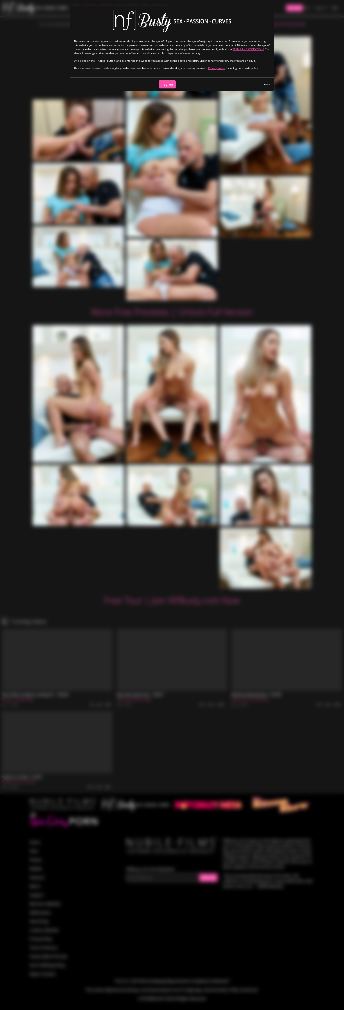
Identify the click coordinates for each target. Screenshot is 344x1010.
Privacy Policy (216, 68)
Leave (266, 84)
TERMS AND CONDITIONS (248, 49)
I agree (167, 84)
